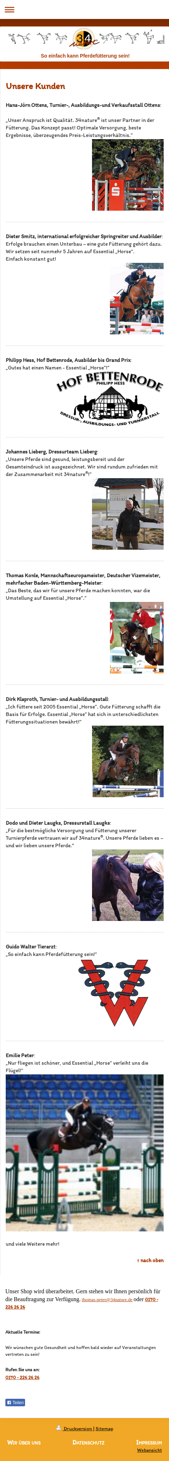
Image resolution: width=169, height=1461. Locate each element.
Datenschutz (88, 1442)
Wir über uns (23, 1442)
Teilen (15, 1402)
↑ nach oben (150, 1260)
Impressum (149, 1442)
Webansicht (149, 1450)
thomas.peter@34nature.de (107, 1299)
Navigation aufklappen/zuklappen (84, 9)
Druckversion (74, 1429)
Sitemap (104, 1429)
